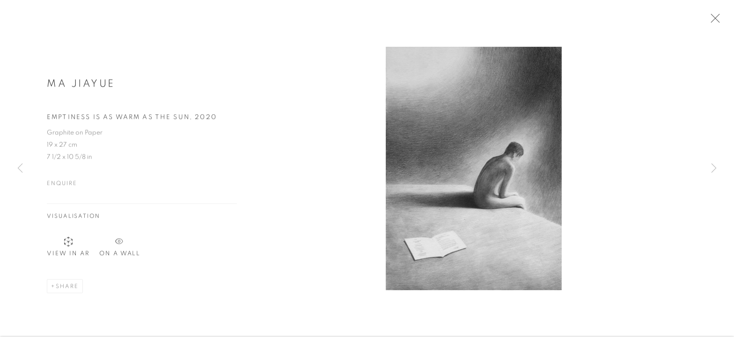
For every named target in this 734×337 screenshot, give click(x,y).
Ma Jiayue (81, 86)
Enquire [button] (62, 185)
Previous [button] (20, 168)
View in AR (68, 248)
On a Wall (119, 247)
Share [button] (67, 289)
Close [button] (713, 21)
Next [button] (714, 168)
